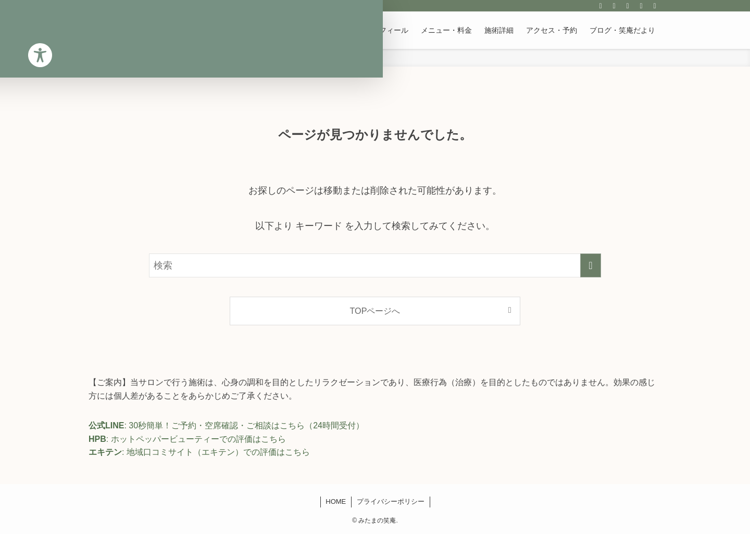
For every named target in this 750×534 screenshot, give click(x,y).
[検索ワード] (375, 265)
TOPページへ (375, 310)
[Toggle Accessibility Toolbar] (21, 49)
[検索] (654, 5)
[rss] (627, 5)
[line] (614, 5)
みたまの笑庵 (127, 30)
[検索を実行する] (590, 265)
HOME (336, 501)
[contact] (641, 5)
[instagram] (600, 5)
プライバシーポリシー (390, 501)
